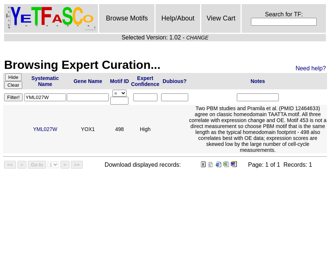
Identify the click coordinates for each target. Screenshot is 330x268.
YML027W (45, 129)
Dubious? (175, 81)
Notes (258, 81)
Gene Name (87, 81)
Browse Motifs (127, 18)
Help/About (178, 18)
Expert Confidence (145, 81)
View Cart (220, 18)
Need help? (310, 68)
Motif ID (119, 81)
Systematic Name (45, 81)
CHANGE (197, 38)
